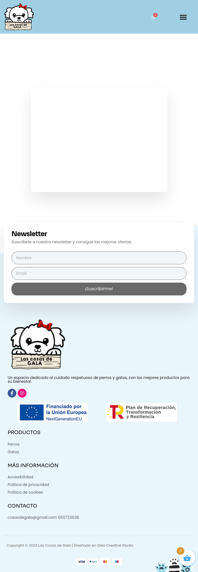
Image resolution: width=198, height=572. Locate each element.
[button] (183, 17)
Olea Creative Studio (115, 545)
